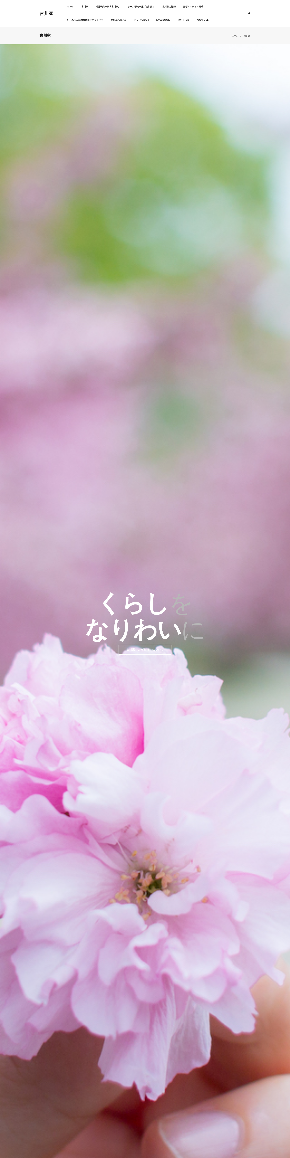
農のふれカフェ (118, 19)
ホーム (70, 6)
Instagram (141, 19)
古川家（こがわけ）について (145, 137)
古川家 (46, 13)
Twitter (183, 19)
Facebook (163, 19)
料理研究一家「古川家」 (108, 6)
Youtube (202, 19)
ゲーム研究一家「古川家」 (141, 6)
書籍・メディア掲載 (193, 6)
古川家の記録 (169, 6)
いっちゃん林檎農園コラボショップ (85, 19)
